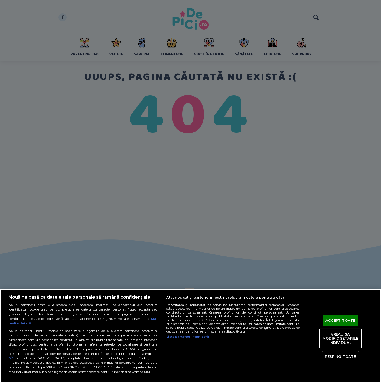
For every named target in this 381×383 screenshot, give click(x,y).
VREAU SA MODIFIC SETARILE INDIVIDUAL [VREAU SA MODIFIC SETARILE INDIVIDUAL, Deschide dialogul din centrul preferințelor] (340, 338)
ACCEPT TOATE (340, 320)
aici (11, 358)
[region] (190, 336)
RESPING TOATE (340, 356)
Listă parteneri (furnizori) (187, 337)
